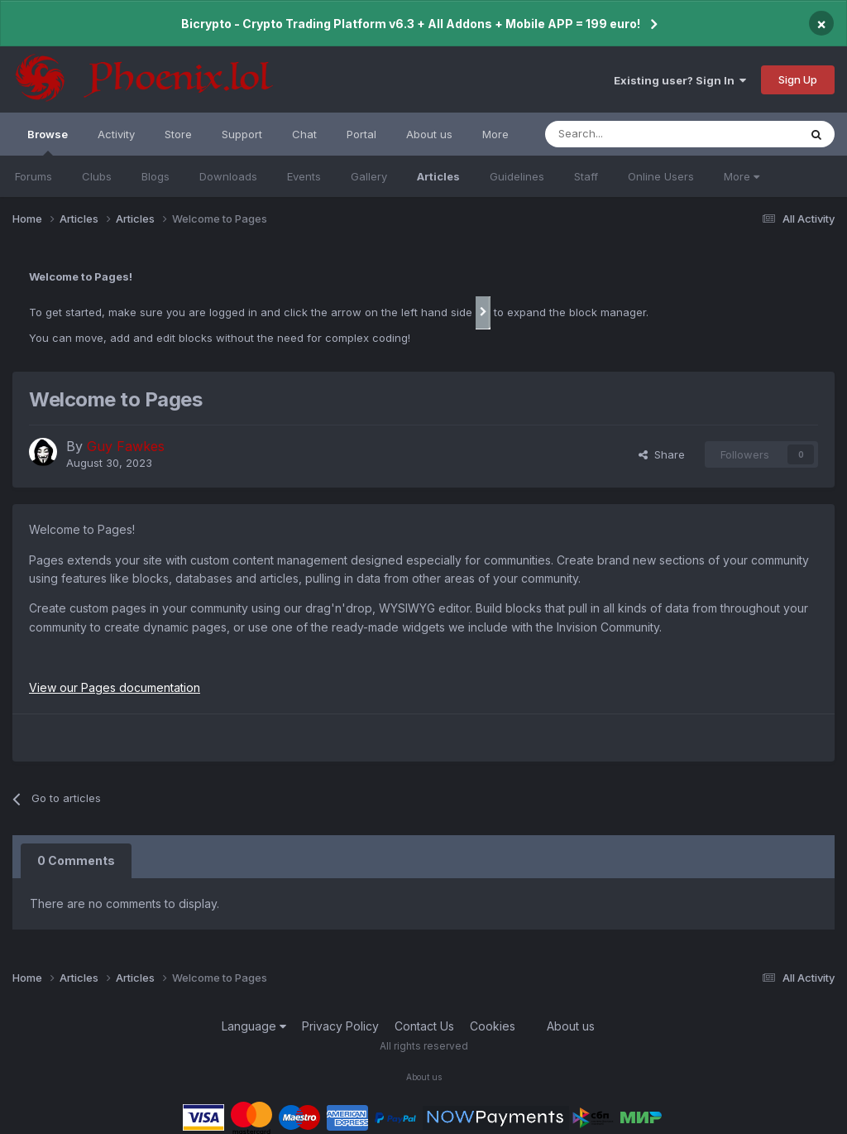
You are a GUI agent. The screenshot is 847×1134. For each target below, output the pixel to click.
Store (178, 134)
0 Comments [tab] (76, 860)
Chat (304, 134)
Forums (33, 176)
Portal (361, 134)
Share (662, 454)
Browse (47, 141)
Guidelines (517, 176)
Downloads (228, 176)
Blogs (155, 176)
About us (429, 134)
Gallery (369, 176)
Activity (116, 134)
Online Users (661, 176)
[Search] (628, 134)
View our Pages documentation (114, 687)
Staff (586, 176)
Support (242, 134)
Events (304, 176)
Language (254, 1026)
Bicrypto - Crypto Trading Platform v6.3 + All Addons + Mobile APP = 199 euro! (410, 24)
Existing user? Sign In (680, 80)
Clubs (97, 176)
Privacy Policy (340, 1026)
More (741, 176)
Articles (438, 176)
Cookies (492, 1026)
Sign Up (797, 79)
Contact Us (424, 1026)
